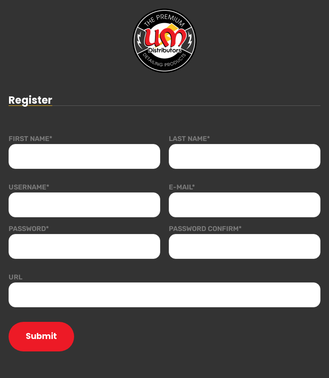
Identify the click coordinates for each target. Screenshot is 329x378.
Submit (41, 336)
